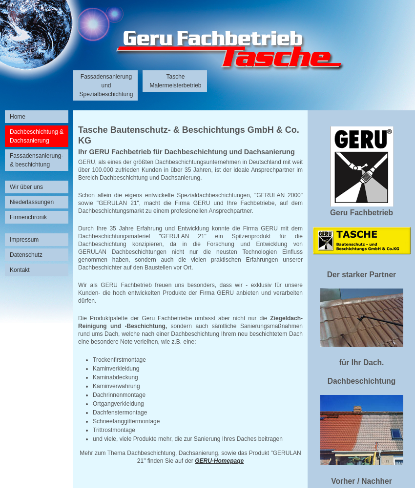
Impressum (24, 239)
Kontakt (20, 270)
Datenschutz (26, 254)
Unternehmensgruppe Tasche (207, 49)
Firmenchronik (28, 217)
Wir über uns (26, 187)
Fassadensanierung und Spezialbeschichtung (106, 85)
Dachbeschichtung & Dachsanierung (36, 136)
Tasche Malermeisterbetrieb (175, 81)
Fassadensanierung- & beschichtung (36, 160)
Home (17, 116)
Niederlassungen (32, 202)
